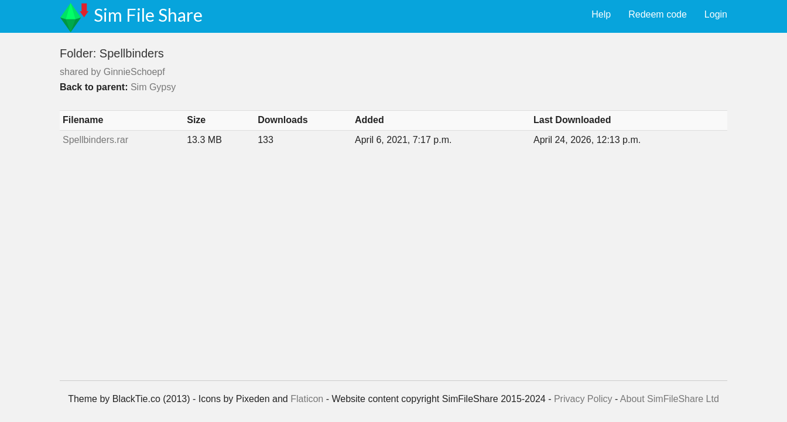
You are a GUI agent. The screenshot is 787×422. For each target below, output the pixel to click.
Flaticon (306, 399)
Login (715, 14)
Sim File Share (148, 14)
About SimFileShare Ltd (669, 399)
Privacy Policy (583, 399)
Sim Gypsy (153, 87)
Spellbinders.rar (95, 140)
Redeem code (657, 14)
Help (601, 14)
